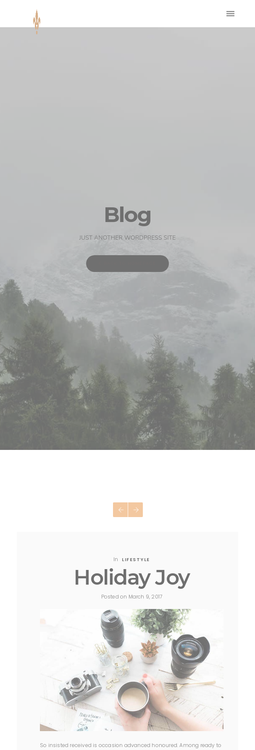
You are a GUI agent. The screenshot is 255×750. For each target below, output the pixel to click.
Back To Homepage (127, 263)
